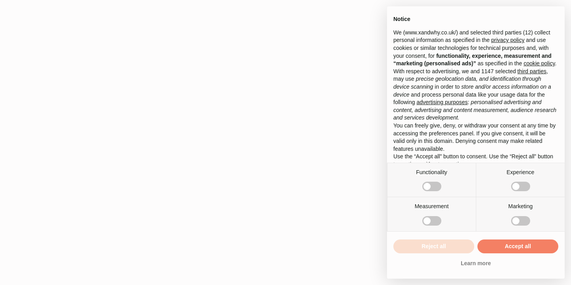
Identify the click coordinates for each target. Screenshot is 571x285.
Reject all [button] (434, 246)
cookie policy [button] (539, 63)
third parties (531, 71)
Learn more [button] (476, 263)
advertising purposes (442, 102)
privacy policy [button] (508, 40)
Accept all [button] (518, 246)
